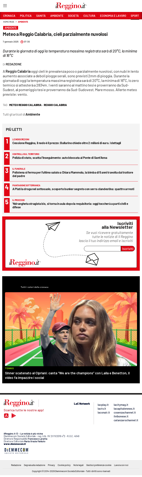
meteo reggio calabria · (26, 105)
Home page (8, 21)
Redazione (16, 465)
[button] (135, 23)
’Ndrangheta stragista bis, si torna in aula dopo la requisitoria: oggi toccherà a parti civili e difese (70, 205)
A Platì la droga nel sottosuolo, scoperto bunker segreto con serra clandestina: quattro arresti (73, 189)
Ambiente (23, 21)
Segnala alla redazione (34, 465)
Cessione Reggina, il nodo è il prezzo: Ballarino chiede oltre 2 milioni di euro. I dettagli (66, 143)
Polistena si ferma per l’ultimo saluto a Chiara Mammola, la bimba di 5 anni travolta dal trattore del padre (72, 174)
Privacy (51, 465)
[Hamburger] (5, 6)
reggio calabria (55, 105)
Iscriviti (127, 249)
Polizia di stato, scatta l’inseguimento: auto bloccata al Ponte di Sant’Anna (59, 157)
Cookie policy (64, 465)
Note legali (78, 465)
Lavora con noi (121, 465)
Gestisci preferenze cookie (98, 465)
